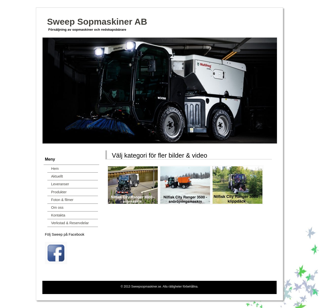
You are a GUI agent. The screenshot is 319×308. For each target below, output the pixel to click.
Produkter (59, 192)
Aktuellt (57, 176)
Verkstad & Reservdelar (70, 223)
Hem (55, 169)
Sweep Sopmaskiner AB (97, 21)
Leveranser (60, 184)
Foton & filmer (62, 200)
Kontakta (58, 215)
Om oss (57, 207)
